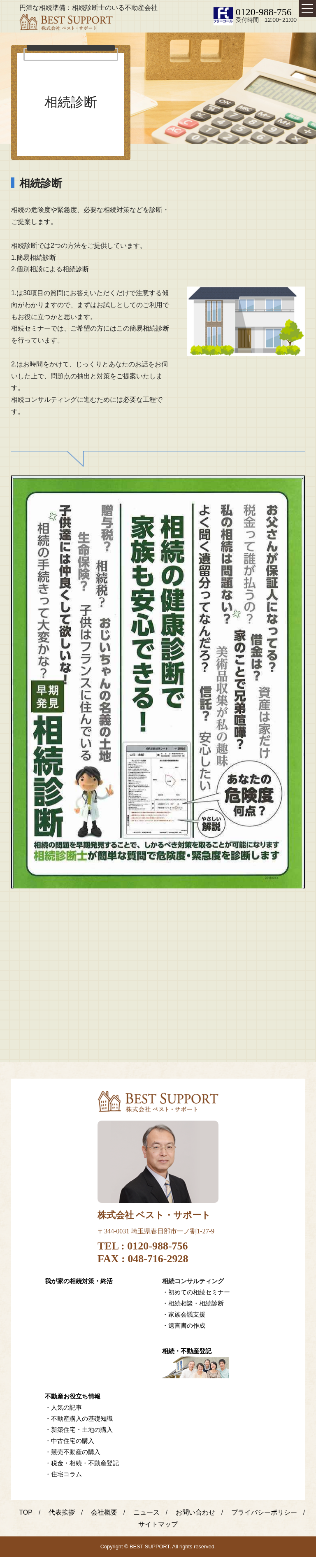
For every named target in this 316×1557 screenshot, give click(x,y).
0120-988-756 (264, 12)
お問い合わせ (195, 1512)
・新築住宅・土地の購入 (79, 1429)
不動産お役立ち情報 (72, 1396)
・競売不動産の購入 (72, 1451)
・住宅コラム (63, 1474)
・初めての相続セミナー (196, 1292)
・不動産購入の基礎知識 (79, 1418)
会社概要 (104, 1512)
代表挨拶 (62, 1512)
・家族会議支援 (183, 1314)
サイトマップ (158, 1524)
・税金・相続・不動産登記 (82, 1462)
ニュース (146, 1512)
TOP (26, 1512)
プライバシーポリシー (264, 1512)
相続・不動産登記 (186, 1350)
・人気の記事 (63, 1407)
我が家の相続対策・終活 (79, 1280)
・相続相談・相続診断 (193, 1303)
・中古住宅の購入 (69, 1440)
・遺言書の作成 (183, 1325)
